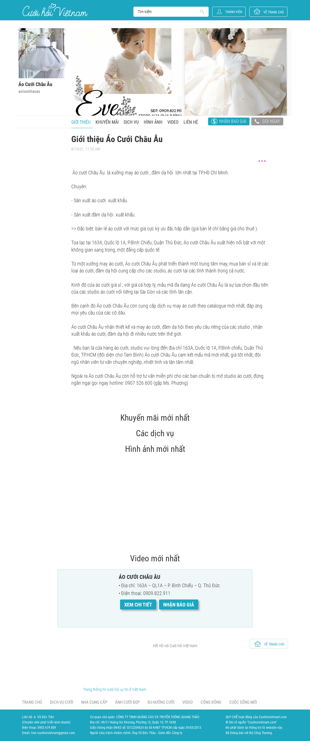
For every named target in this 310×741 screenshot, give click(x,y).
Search (168, 11)
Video (173, 122)
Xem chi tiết (138, 605)
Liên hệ (191, 122)
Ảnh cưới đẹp (127, 702)
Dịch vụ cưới (61, 702)
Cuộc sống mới (243, 702)
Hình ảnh (153, 122)
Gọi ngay (267, 122)
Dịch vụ (131, 122)
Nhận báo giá (232, 121)
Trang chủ (32, 702)
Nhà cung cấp (94, 702)
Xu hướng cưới (161, 702)
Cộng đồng (211, 702)
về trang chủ (273, 12)
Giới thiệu (81, 122)
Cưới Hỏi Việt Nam (55, 10)
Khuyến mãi (107, 122)
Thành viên (233, 12)
